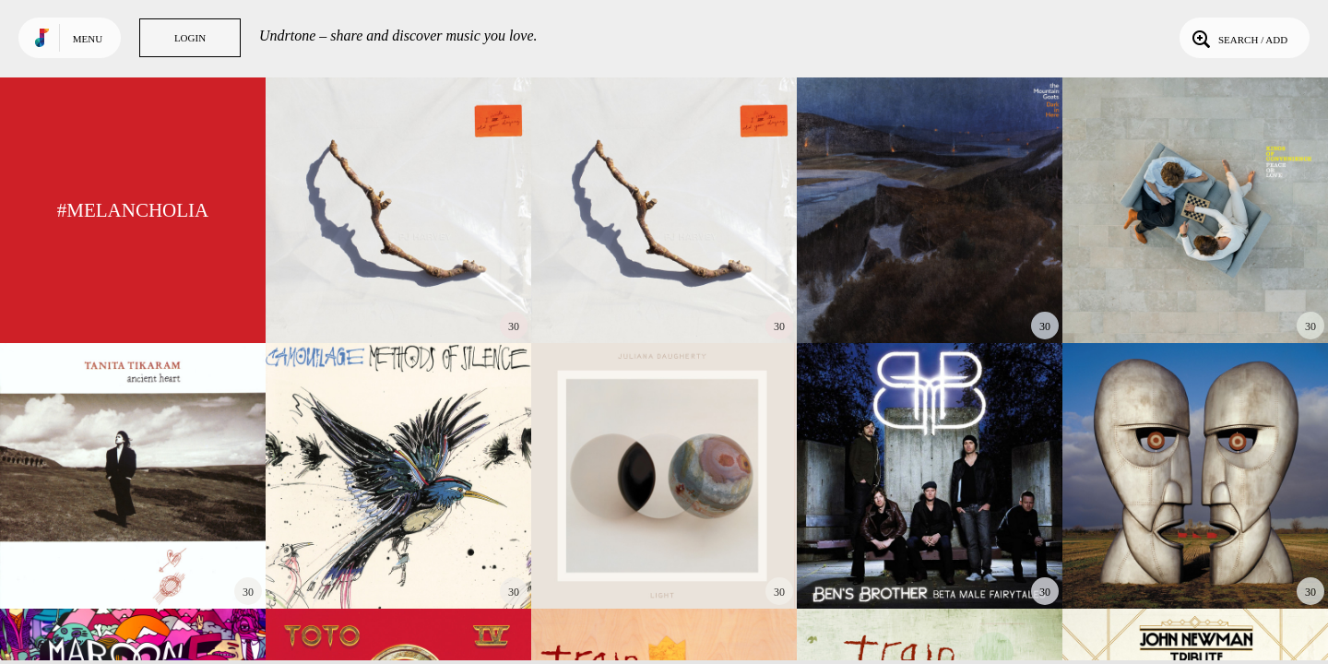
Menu (87, 38)
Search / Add (1238, 38)
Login (190, 37)
